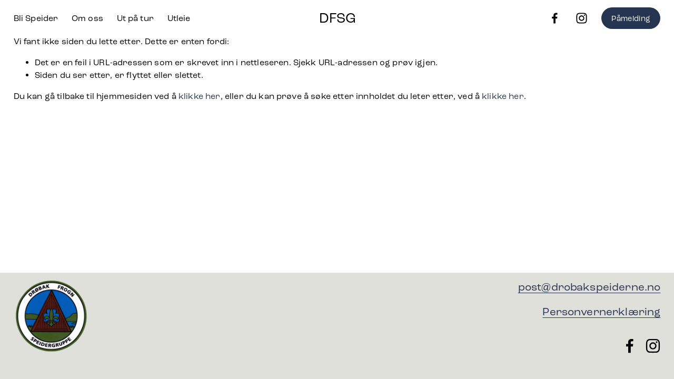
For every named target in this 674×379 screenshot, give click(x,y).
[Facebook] (554, 18)
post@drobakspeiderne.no (589, 287)
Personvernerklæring (601, 311)
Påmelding (630, 18)
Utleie (179, 18)
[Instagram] (581, 18)
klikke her (200, 96)
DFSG (337, 17)
